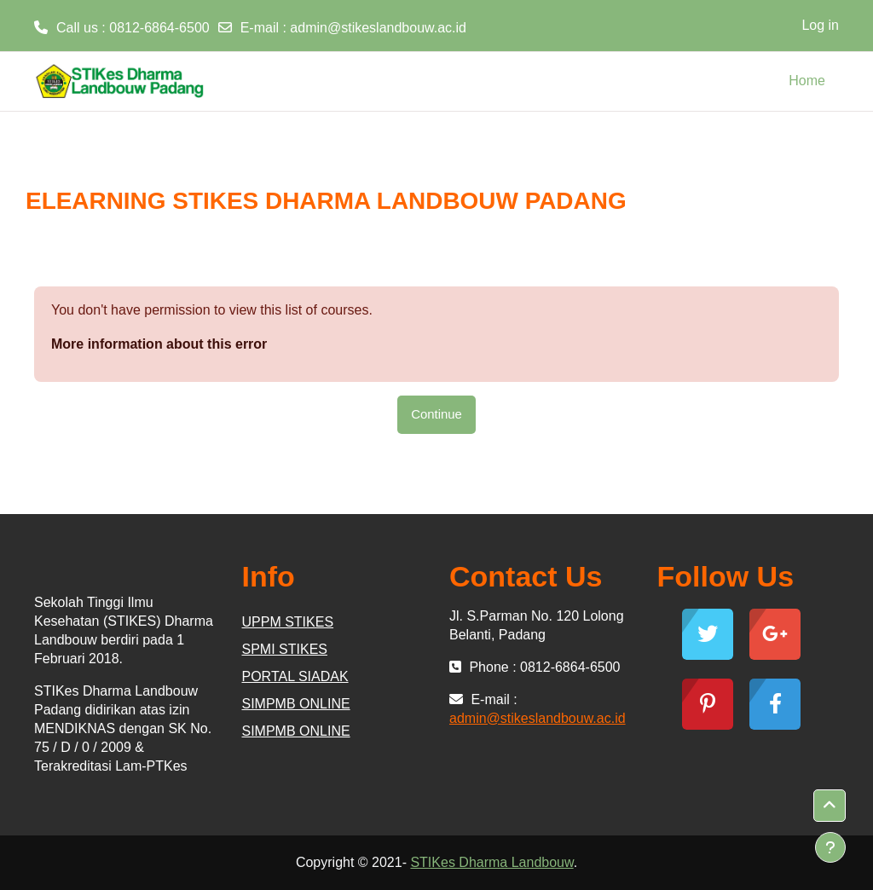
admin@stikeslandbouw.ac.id (378, 27)
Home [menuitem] (807, 80)
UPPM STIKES (288, 622)
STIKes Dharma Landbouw (491, 862)
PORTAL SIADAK (295, 676)
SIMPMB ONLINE (296, 703)
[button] (829, 805)
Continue (436, 414)
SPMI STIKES (284, 649)
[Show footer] (830, 847)
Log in (820, 25)
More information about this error (159, 344)
